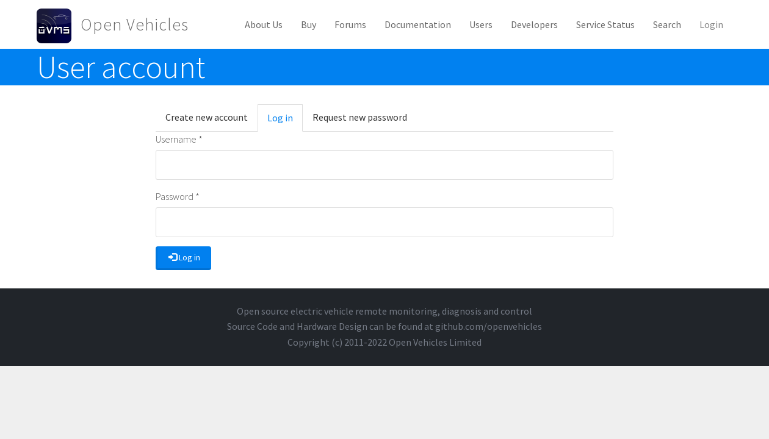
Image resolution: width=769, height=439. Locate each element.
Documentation (418, 24)
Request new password (359, 117)
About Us (264, 24)
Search (667, 24)
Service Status (605, 24)
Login (711, 24)
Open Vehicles (135, 24)
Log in (285, 121)
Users (481, 24)
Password (178, 196)
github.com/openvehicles (488, 326)
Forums (350, 24)
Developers (534, 24)
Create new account (206, 117)
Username (179, 139)
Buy (308, 24)
